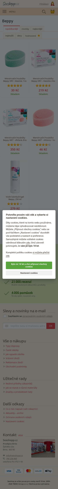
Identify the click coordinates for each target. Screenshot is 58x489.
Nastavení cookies (29, 273)
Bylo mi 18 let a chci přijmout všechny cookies (29, 265)
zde (28, 242)
